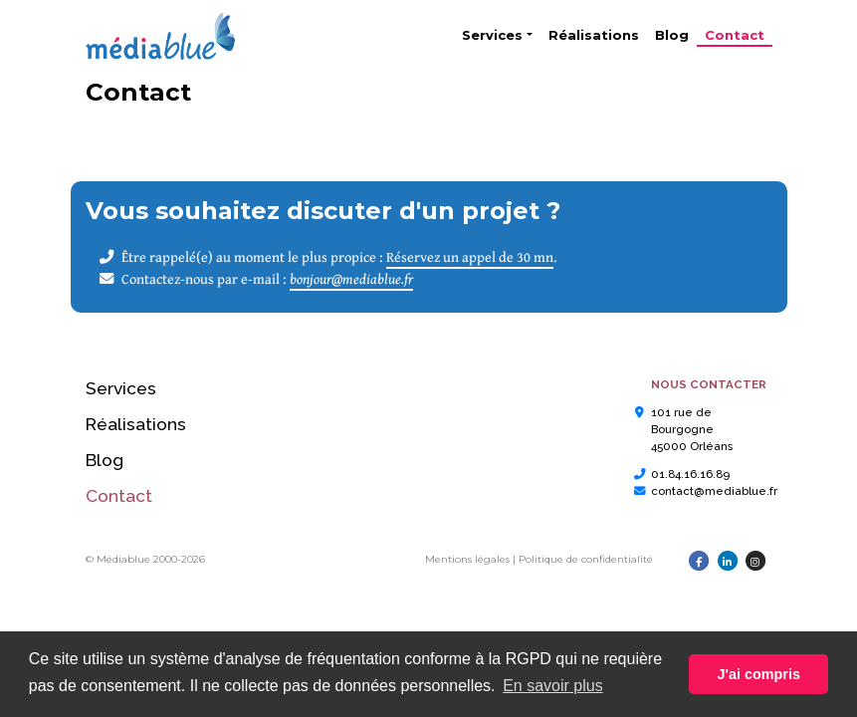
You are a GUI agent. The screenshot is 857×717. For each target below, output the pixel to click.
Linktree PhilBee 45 (134, 574)
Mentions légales (467, 559)
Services (121, 388)
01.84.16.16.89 (690, 474)
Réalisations (593, 35)
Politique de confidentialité (586, 559)
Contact (738, 34)
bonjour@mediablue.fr (351, 278)
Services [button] (492, 35)
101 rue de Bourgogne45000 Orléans (692, 429)
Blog (672, 35)
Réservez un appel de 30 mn (469, 256)
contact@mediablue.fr (714, 491)
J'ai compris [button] (758, 674)
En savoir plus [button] (553, 685)
